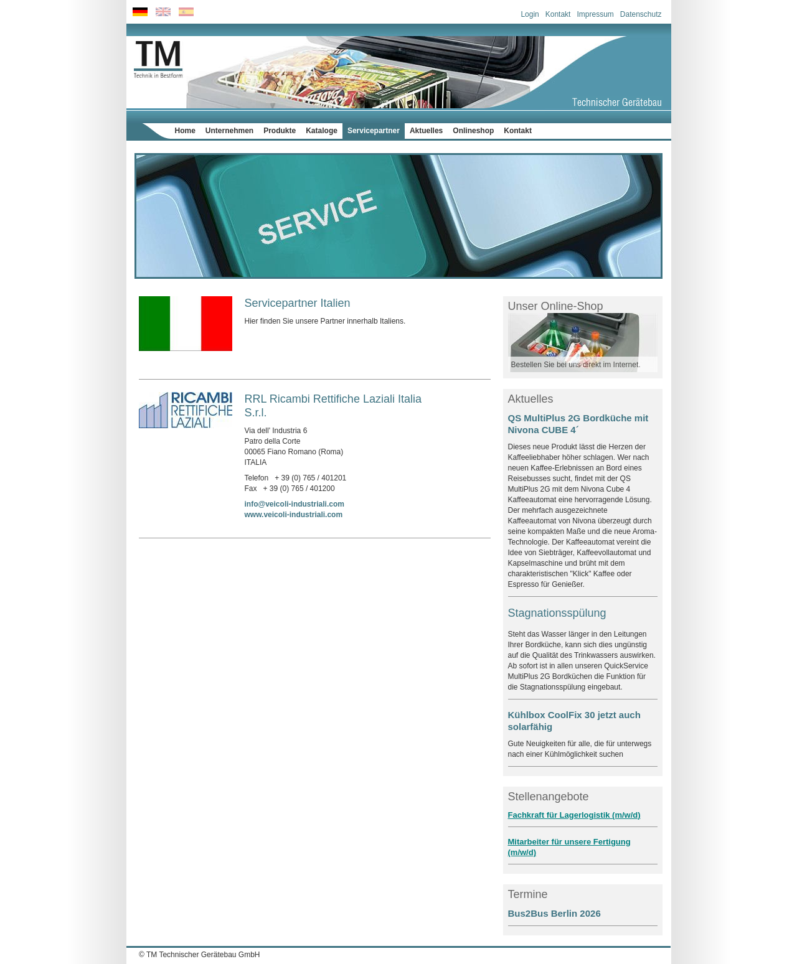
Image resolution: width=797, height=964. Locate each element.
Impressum (595, 14)
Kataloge (321, 130)
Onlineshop (473, 130)
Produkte (279, 130)
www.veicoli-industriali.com (294, 514)
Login (530, 14)
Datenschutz (641, 14)
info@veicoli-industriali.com (294, 504)
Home (185, 130)
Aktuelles (426, 130)
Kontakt (558, 14)
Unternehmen (229, 130)
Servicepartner (373, 130)
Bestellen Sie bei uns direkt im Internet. (576, 364)
